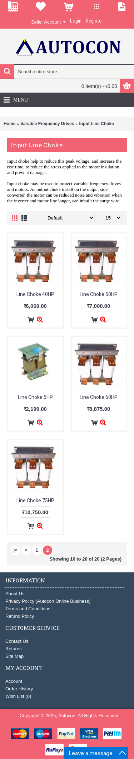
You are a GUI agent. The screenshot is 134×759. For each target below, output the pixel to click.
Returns (13, 648)
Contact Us (16, 641)
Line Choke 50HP (99, 294)
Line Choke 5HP (35, 397)
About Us (14, 593)
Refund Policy (19, 616)
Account (13, 681)
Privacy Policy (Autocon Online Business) (47, 601)
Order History (19, 688)
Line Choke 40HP (35, 294)
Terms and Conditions (27, 608)
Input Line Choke (96, 123)
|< (15, 550)
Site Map (14, 656)
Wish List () (18, 696)
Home (9, 123)
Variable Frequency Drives (47, 123)
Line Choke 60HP (99, 397)
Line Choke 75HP (35, 500)
